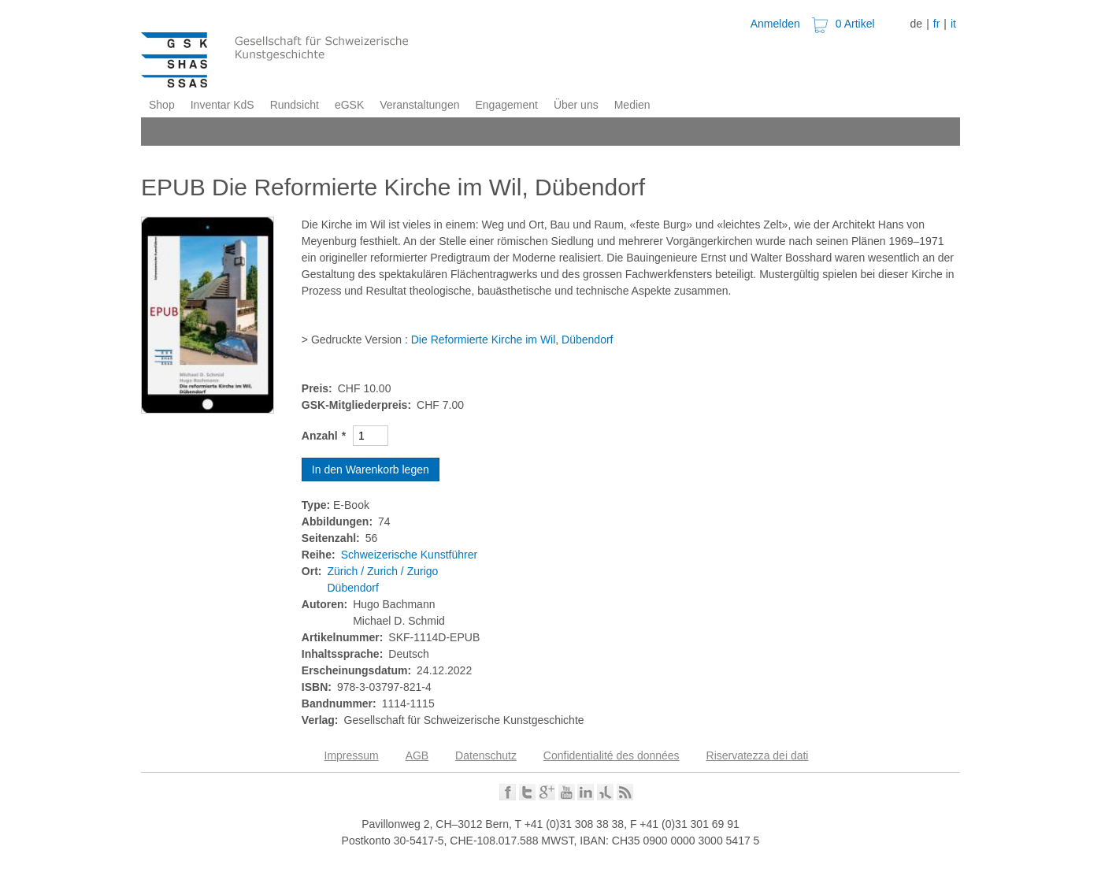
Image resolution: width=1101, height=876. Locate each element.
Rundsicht (294, 104)
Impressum (351, 755)
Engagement (506, 104)
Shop (162, 104)
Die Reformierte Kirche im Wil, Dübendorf (512, 339)
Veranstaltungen (419, 104)
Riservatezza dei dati (757, 755)
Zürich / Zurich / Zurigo (383, 571)
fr (936, 23)
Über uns (576, 104)
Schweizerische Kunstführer (409, 554)
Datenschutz (486, 755)
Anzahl (320, 435)
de (916, 23)
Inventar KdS (222, 104)
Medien (632, 104)
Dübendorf (353, 587)
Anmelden (775, 23)
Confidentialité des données (611, 755)
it (953, 23)
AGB (417, 755)
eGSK (349, 104)
